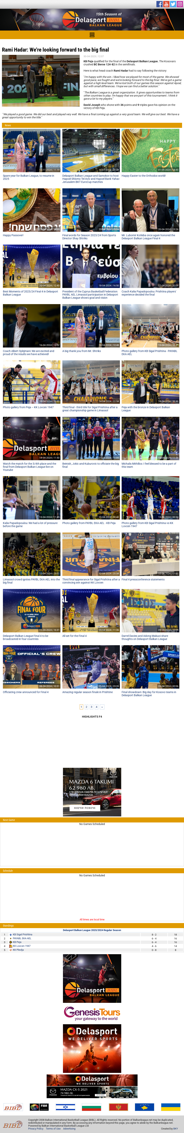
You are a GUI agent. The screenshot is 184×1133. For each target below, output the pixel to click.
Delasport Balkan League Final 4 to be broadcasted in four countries (25, 637)
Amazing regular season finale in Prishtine (87, 692)
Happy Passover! (13, 235)
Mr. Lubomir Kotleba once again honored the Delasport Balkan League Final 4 (148, 237)
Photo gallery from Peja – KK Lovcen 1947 (28, 407)
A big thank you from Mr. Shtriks (81, 351)
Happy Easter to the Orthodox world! (144, 175)
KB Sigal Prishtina (22, 934)
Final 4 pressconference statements (143, 579)
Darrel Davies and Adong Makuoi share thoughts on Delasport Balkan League (145, 637)
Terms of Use (53, 1128)
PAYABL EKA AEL (22, 938)
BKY (175, 1128)
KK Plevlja (18, 949)
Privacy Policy (35, 1128)
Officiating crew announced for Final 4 (26, 692)
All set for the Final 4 (74, 635)
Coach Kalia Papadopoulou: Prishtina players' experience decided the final (149, 293)
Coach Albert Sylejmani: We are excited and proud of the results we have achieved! (28, 352)
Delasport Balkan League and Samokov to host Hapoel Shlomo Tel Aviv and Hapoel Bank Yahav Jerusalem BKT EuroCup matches (90, 178)
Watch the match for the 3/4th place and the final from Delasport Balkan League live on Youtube (29, 466)
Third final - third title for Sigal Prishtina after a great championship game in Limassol (90, 409)
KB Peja (17, 942)
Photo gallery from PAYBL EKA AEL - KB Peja (89, 523)
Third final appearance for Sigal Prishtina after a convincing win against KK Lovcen (91, 581)
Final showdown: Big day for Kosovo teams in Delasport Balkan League (149, 694)
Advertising (69, 1128)
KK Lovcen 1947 (22, 945)
